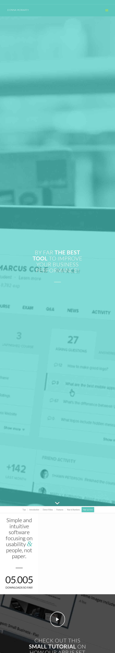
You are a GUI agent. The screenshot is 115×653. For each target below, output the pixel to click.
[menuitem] (106, 10)
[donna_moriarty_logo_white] (20, 10)
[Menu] (106, 10)
